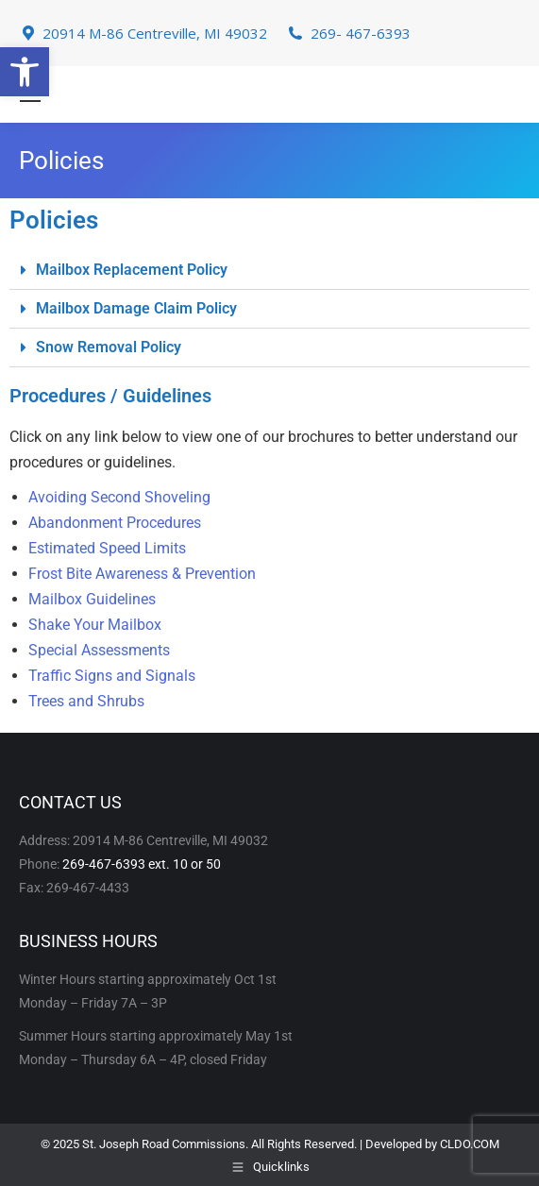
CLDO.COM (469, 1144)
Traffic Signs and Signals (111, 676)
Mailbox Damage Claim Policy (136, 308)
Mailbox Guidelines (92, 599)
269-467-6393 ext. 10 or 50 (141, 864)
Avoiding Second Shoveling (119, 497)
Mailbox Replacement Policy (131, 270)
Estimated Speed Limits (107, 548)
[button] (24, 71)
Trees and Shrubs (86, 701)
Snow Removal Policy (108, 347)
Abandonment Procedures (114, 523)
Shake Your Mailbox (94, 625)
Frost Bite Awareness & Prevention (142, 574)
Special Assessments (99, 650)
